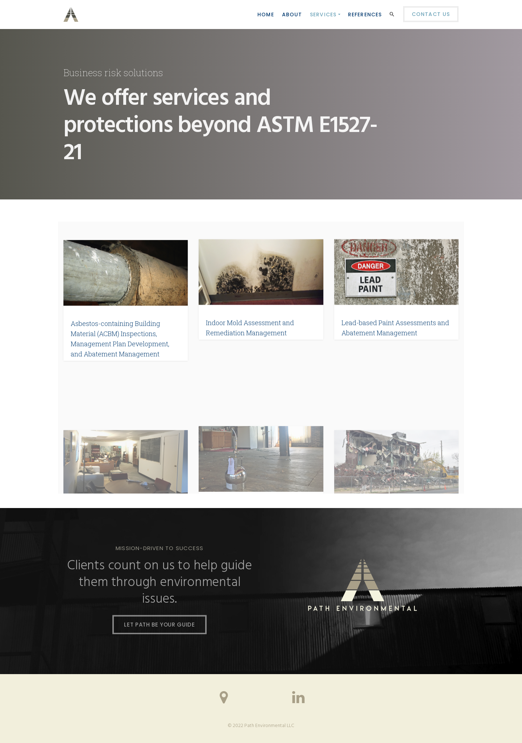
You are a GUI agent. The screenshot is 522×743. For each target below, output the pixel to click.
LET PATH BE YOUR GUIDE (159, 625)
